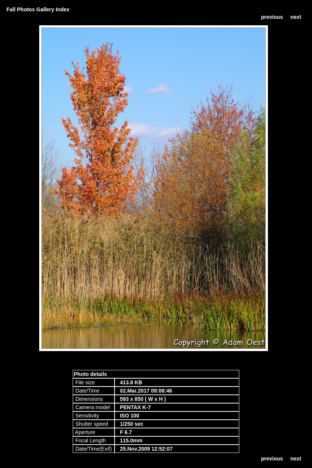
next (296, 17)
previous (272, 17)
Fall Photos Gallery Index (37, 9)
